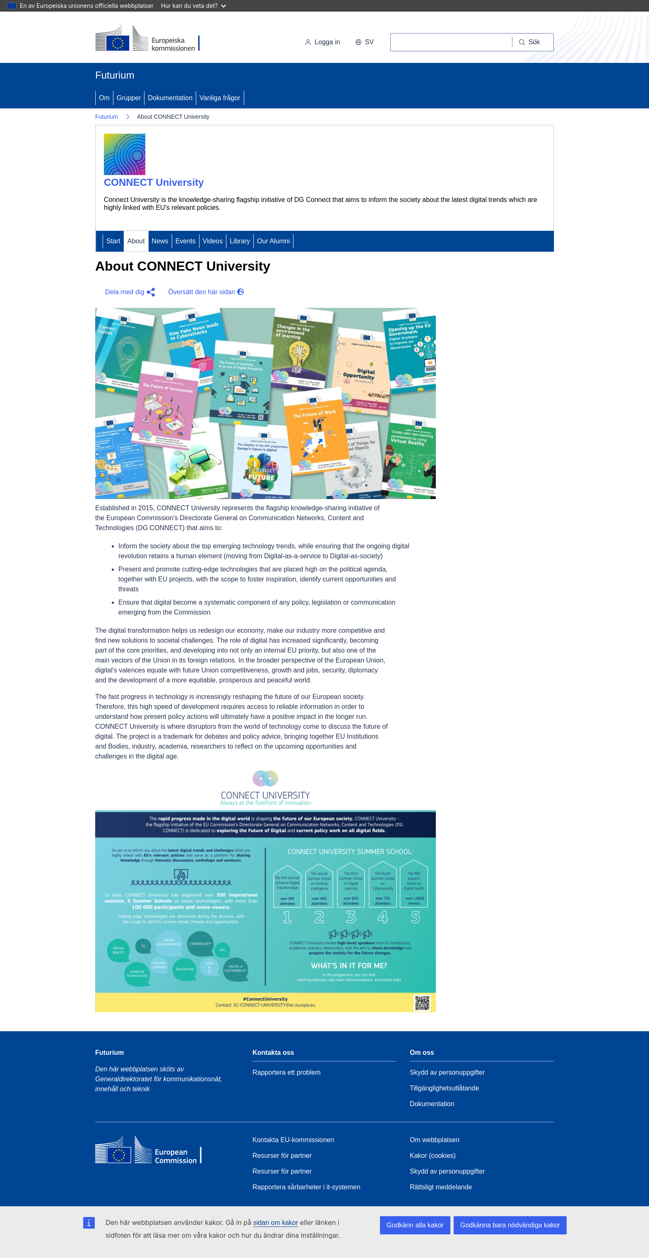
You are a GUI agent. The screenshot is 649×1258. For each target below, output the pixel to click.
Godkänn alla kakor (415, 1225)
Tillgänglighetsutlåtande (444, 1088)
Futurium (115, 75)
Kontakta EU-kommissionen (293, 1139)
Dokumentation (170, 97)
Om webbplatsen (434, 1139)
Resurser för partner (282, 1155)
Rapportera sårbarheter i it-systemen (306, 1187)
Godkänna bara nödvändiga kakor (510, 1225)
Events (185, 241)
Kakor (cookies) (433, 1155)
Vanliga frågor (220, 97)
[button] (128, 292)
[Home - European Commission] (155, 1152)
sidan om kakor (275, 1222)
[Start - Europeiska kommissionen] (152, 39)
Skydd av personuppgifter (447, 1072)
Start (113, 241)
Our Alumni (273, 241)
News (160, 241)
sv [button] (364, 42)
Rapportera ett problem (286, 1072)
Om (104, 97)
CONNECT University (154, 182)
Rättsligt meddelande (441, 1187)
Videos (213, 241)
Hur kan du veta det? (193, 5)
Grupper (129, 97)
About (136, 241)
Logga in (322, 42)
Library (240, 241)
